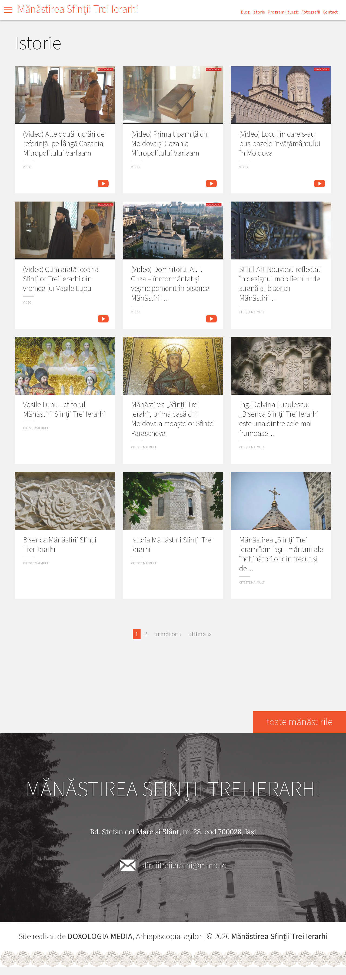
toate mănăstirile (299, 722)
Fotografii (310, 12)
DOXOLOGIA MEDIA (99, 936)
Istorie (258, 12)
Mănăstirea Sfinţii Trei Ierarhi (78, 9)
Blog (245, 12)
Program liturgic (283, 12)
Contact (330, 12)
